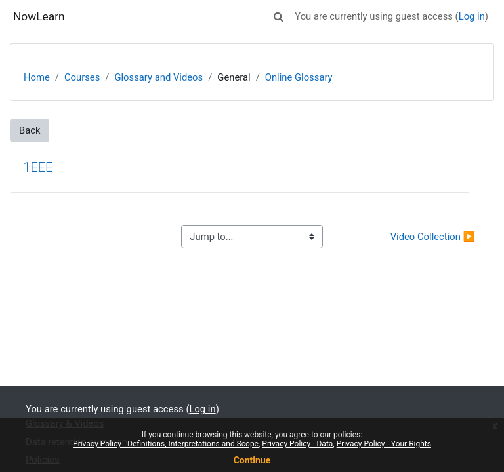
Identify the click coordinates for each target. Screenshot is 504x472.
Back (30, 130)
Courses (82, 77)
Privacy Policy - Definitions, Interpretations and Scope (166, 443)
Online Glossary (299, 77)
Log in (472, 16)
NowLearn (39, 16)
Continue (252, 460)
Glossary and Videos (158, 77)
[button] (278, 16)
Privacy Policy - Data (297, 443)
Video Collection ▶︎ (432, 237)
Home (37, 77)
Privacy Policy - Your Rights (384, 443)
